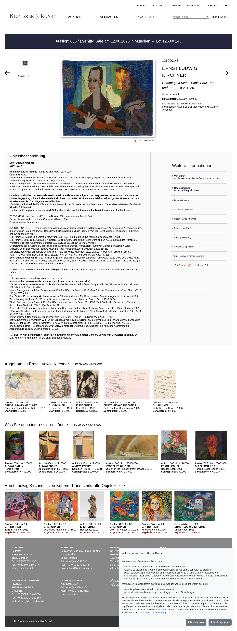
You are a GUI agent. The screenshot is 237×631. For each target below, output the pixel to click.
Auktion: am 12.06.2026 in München (103, 41)
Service (141, 5)
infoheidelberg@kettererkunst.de (28, 601)
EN (215, 5)
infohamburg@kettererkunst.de (76, 568)
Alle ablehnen (196, 622)
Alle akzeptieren (220, 622)
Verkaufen (109, 17)
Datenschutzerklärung (154, 612)
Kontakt (158, 5)
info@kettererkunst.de (23, 568)
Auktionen (77, 17)
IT (221, 5)
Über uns (193, 5)
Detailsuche (219, 17)
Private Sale (145, 17)
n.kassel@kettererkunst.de (74, 594)
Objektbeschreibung (27, 156)
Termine (175, 5)
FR (226, 5)
